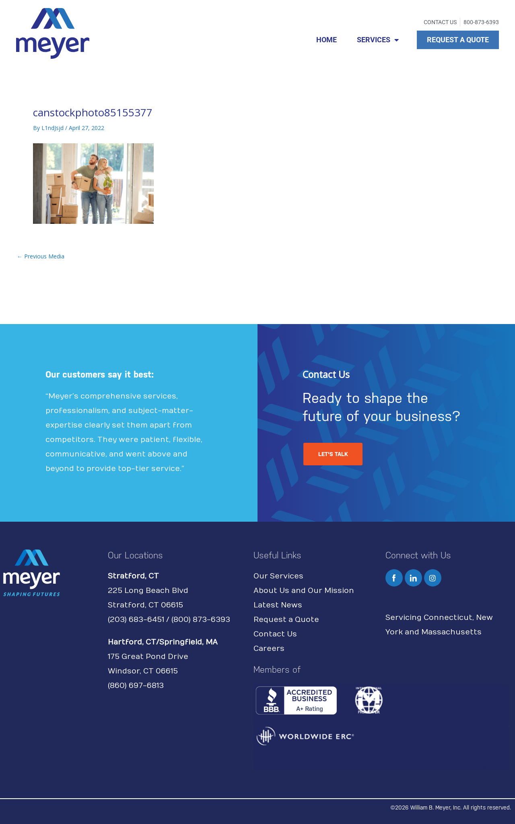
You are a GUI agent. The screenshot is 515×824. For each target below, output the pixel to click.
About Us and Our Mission (303, 591)
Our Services (278, 576)
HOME (326, 39)
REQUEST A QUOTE (458, 39)
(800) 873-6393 (200, 619)
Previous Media (40, 256)
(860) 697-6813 (136, 686)
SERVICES (378, 39)
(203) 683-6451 (136, 619)
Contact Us (275, 634)
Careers (268, 648)
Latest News (277, 605)
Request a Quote (286, 619)
